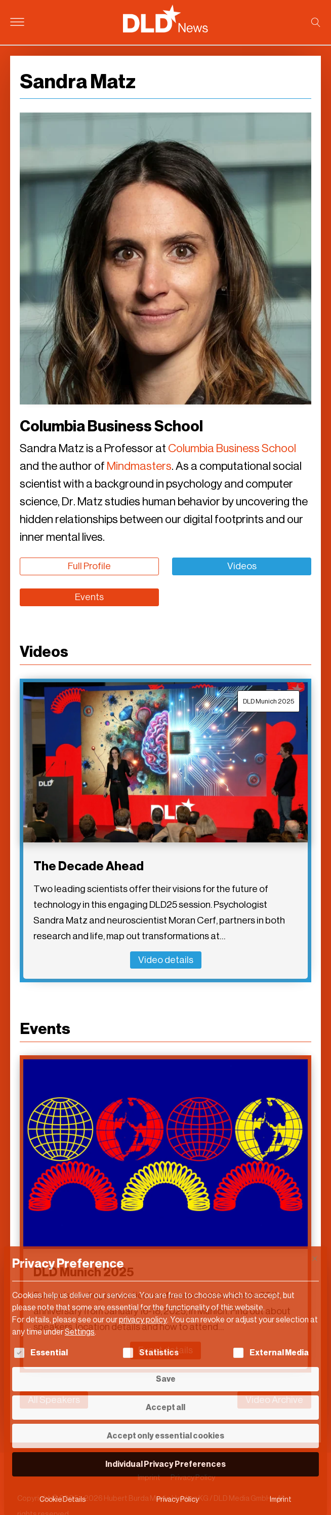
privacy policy (143, 1319)
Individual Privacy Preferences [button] (165, 1464)
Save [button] (166, 1379)
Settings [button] (80, 1332)
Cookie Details (62, 1499)
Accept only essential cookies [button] (165, 1435)
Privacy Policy (177, 1499)
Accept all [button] (165, 1407)
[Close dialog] (315, 1258)
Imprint (281, 1499)
